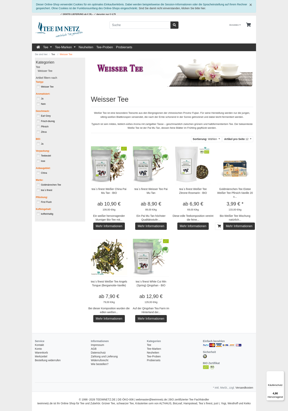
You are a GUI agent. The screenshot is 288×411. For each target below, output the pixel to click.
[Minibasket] (248, 24)
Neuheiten (86, 47)
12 (236, 139)
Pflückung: (42, 197)
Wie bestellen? (100, 364)
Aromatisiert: (43, 94)
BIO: (38, 139)
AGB (94, 348)
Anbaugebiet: (43, 168)
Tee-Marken (64, 47)
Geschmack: (42, 111)
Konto (38, 348)
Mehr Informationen (109, 226)
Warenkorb (41, 352)
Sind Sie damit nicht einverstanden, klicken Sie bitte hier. (172, 8)
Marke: (39, 180)
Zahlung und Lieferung (104, 356)
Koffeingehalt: (43, 209)
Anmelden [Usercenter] (235, 25)
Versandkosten (244, 387)
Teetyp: (40, 82)
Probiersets (124, 47)
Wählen (205, 139)
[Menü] (282, 373)
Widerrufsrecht (99, 360)
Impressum (97, 344)
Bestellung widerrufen (48, 360)
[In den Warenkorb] (219, 226)
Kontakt (39, 344)
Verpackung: (43, 151)
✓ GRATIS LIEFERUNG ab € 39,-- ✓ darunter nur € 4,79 (88, 14)
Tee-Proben (104, 47)
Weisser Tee (45, 70)
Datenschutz (98, 352)
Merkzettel (41, 356)
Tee (46, 47)
